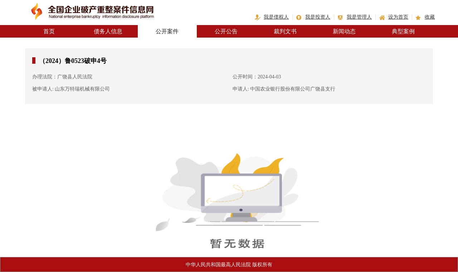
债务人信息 (108, 31)
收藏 (430, 17)
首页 (49, 31)
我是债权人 (276, 17)
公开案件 (167, 31)
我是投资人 (317, 17)
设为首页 (398, 17)
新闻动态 (344, 31)
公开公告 (226, 31)
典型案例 (403, 31)
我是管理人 (359, 17)
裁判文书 (285, 31)
